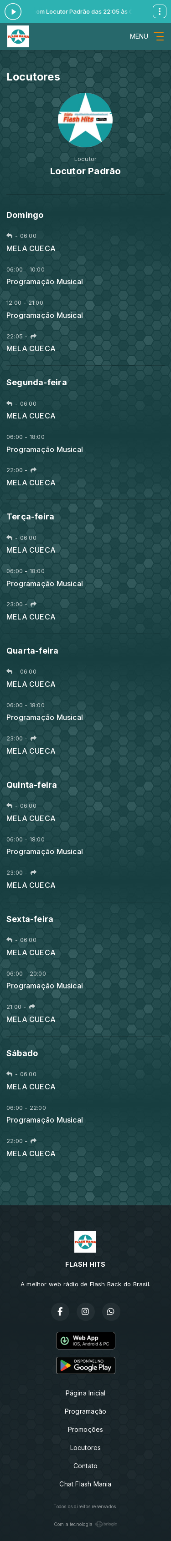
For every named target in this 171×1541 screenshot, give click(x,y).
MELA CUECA (31, 248)
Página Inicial (86, 1393)
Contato (85, 1466)
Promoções (86, 1429)
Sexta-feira (29, 919)
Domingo (24, 215)
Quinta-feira (31, 785)
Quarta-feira (32, 650)
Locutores (85, 1447)
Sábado (22, 1053)
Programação (85, 1411)
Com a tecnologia (85, 1524)
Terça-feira (30, 516)
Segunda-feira (36, 382)
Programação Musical (44, 281)
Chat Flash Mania (85, 1484)
